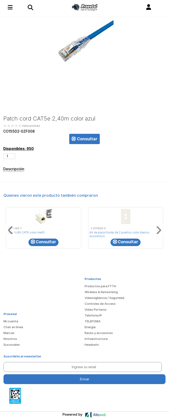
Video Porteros (96, 309)
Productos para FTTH (100, 286)
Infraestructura (96, 339)
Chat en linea (13, 327)
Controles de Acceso (100, 303)
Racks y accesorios (99, 333)
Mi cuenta (10, 321)
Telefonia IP (93, 315)
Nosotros (10, 339)
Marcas (8, 333)
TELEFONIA (92, 321)
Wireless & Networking (101, 292)
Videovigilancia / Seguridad (104, 298)
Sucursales (11, 344)
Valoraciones (31, 125)
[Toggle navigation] (30, 7)
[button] (148, 7)
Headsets (92, 344)
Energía (90, 327)
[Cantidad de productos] (9, 156)
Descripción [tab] (13, 169)
